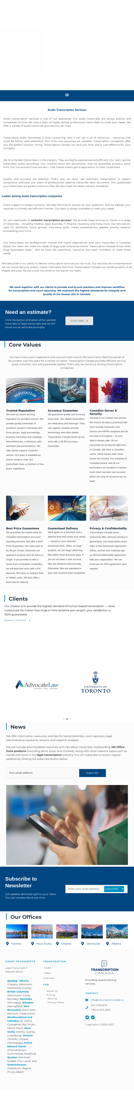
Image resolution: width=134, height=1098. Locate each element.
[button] (128, 14)
